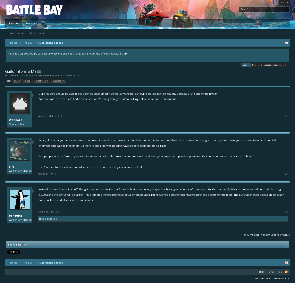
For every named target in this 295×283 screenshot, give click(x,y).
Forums (13, 23)
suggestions (58, 81)
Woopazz (60, 75)
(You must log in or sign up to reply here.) (267, 234)
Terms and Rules (262, 278)
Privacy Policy (281, 278)
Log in (284, 2)
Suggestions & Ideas (31, 75)
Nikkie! (43, 218)
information (41, 81)
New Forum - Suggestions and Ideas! (268, 65)
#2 (286, 174)
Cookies (246, 64)
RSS (286, 272)
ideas (26, 81)
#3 (286, 211)
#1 (286, 116)
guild (16, 81)
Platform (21, 9)
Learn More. (121, 53)
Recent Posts (37, 32)
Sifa (12, 166)
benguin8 (15, 215)
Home (271, 271)
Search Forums (17, 32)
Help (261, 271)
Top (280, 271)
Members (31, 23)
